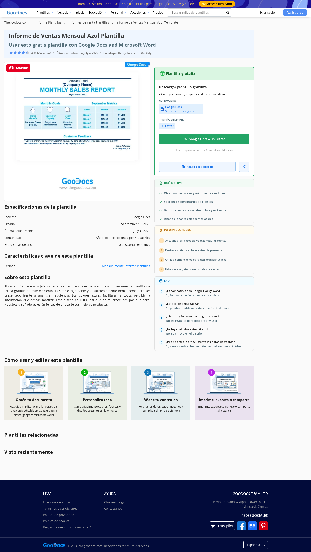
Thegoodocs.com (16, 22)
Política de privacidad (58, 515)
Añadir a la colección (197, 166)
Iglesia (80, 12)
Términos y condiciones (60, 508)
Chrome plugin (115, 502)
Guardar (18, 68)
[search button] (228, 12)
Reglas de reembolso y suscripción (68, 527)
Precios (158, 12)
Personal (116, 12)
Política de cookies (56, 521)
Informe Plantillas (49, 22)
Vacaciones (138, 12)
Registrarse (295, 12)
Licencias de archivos (58, 502)
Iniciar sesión (267, 12)
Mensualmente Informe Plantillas (126, 266)
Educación (96, 12)
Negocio (62, 12)
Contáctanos (113, 508)
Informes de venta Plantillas (89, 22)
